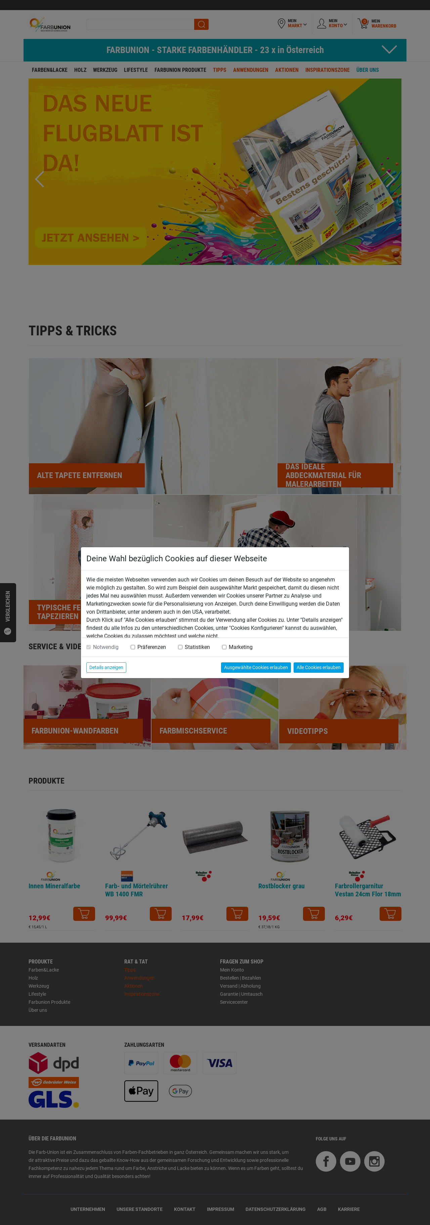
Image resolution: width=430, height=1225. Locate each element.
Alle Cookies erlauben (319, 667)
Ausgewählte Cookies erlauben (256, 667)
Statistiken (197, 647)
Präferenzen (151, 647)
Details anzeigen (106, 667)
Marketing (241, 647)
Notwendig (106, 647)
